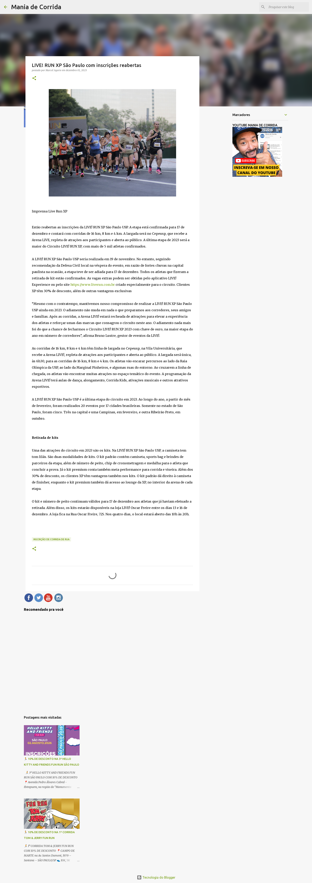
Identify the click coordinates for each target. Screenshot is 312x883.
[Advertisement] (219, 172)
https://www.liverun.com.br (92, 285)
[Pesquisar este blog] (288, 7)
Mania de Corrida (36, 6)
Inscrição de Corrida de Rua (51, 539)
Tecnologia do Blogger (156, 877)
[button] (34, 78)
